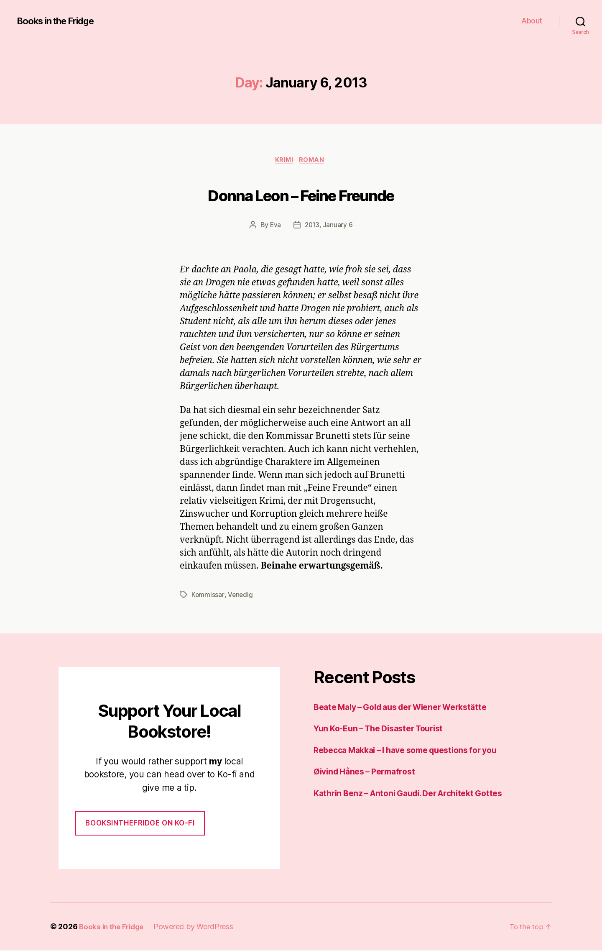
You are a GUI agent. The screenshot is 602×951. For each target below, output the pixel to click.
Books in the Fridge (60, 21)
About (531, 20)
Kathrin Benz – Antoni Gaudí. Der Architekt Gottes (417, 794)
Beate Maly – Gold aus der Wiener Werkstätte (409, 707)
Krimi (284, 161)
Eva (275, 226)
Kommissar (207, 596)
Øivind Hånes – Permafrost (369, 772)
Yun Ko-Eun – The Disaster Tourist (385, 729)
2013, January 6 (329, 226)
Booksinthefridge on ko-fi (139, 824)
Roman (315, 161)
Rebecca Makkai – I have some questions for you (415, 751)
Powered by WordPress (197, 927)
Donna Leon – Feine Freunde (301, 195)
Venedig (240, 596)
